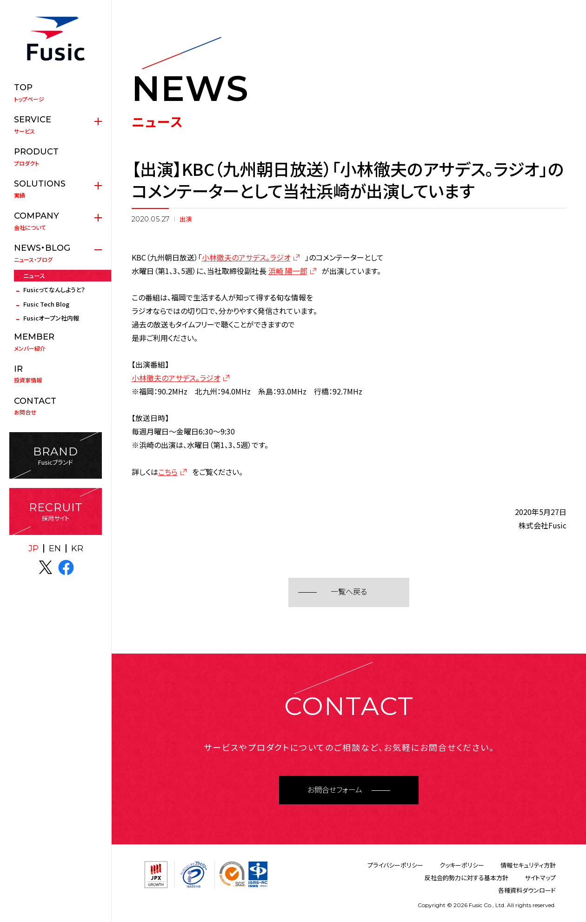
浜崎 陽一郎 (287, 270)
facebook (66, 567)
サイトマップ (540, 877)
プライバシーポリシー (395, 865)
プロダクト (55, 157)
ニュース (34, 275)
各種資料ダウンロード (527, 890)
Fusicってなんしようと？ (54, 289)
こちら (168, 471)
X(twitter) (45, 567)
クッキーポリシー (462, 865)
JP (33, 548)
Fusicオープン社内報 (51, 318)
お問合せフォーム (334, 790)
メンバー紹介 (55, 342)
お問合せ (55, 406)
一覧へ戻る (349, 592)
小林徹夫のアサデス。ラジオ (246, 257)
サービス (55, 124)
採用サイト (55, 511)
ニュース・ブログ (55, 253)
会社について (55, 221)
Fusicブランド (55, 456)
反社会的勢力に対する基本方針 (466, 877)
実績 (55, 189)
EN (55, 548)
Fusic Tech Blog (46, 304)
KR (77, 548)
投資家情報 (55, 374)
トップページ (55, 92)
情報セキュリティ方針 (528, 865)
